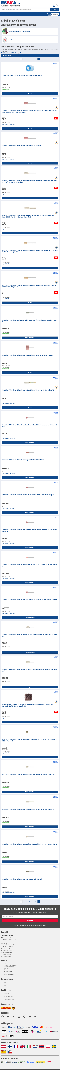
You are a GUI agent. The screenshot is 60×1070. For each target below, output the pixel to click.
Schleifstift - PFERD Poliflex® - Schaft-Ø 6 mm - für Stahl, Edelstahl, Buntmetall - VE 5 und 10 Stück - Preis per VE (29, 600)
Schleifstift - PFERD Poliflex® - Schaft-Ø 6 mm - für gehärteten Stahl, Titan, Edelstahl (23, 460)
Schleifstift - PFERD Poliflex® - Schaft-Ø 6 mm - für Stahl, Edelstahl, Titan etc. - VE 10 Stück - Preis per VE (28, 390)
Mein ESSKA (7, 968)
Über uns (6, 982)
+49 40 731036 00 (7, 935)
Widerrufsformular (8, 996)
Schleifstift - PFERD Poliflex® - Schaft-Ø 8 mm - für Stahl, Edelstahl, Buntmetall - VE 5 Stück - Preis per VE (28, 355)
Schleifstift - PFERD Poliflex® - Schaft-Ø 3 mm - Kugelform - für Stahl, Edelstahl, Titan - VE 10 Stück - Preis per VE (29, 844)
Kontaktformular (6, 956)
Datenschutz (7, 998)
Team (5, 984)
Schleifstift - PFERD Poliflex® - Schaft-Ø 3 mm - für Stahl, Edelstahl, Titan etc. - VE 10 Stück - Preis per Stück (28, 774)
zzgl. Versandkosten (8, 124)
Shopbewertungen (8, 971)
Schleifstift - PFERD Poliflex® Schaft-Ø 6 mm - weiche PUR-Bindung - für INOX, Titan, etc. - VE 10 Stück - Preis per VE (30, 321)
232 (35, 59)
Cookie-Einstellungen (9, 999)
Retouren (6, 973)
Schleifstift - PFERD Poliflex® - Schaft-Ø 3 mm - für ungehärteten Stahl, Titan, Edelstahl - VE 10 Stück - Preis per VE (29, 565)
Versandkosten (7, 969)
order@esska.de (6, 954)
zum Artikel (30, 93)
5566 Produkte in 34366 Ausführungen (11, 52)
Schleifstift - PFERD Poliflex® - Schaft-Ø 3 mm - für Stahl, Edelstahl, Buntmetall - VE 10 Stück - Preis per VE (28, 495)
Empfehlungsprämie (9, 966)
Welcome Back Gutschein (10, 965)
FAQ (5, 963)
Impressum (6, 993)
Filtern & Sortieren (7, 55)
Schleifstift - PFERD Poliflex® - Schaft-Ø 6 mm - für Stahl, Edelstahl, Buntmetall (21, 146)
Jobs (5, 985)
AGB (5, 994)
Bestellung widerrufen (9, 974)
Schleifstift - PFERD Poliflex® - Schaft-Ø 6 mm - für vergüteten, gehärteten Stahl (22, 879)
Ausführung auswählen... (30, 338)
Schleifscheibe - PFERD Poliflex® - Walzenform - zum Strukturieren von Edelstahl (22, 76)
